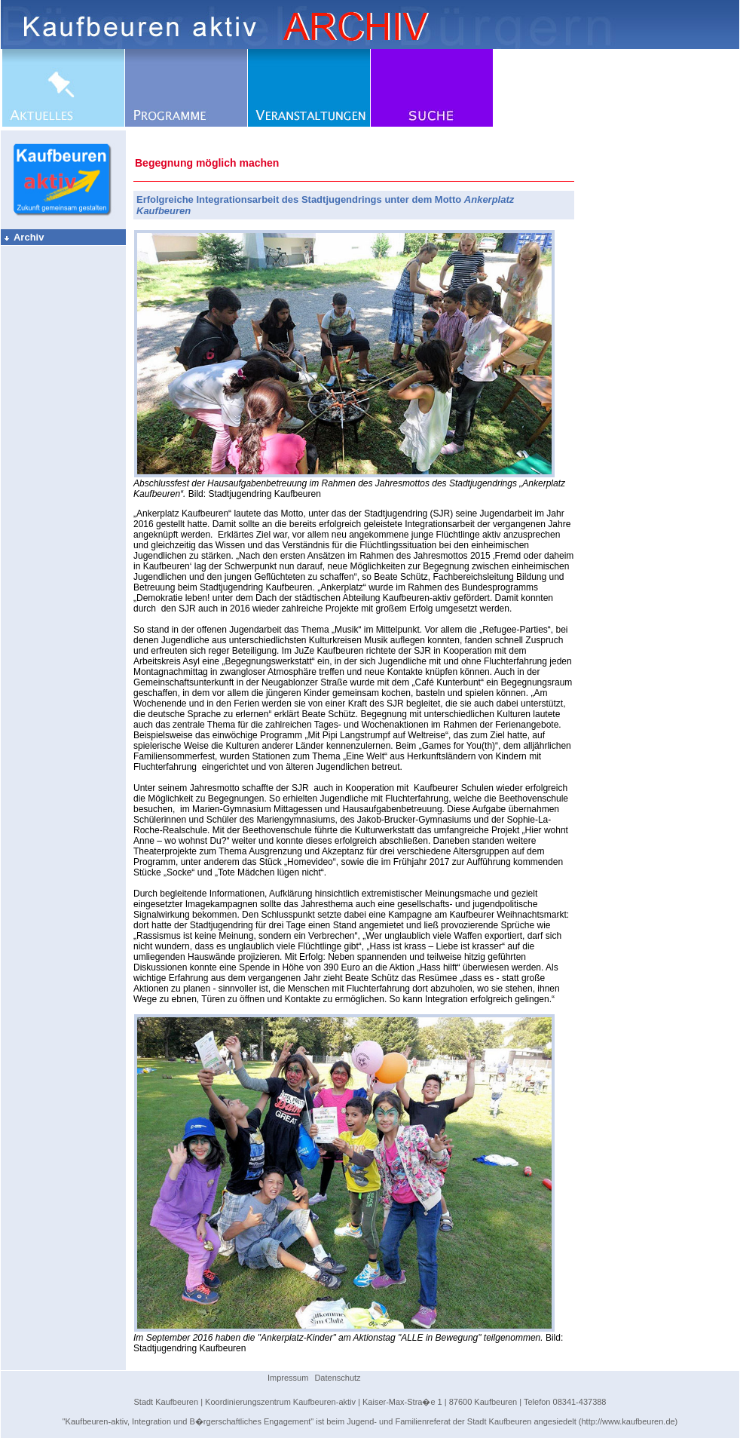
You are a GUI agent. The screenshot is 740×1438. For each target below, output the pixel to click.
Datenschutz (337, 1377)
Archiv (23, 237)
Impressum (288, 1377)
